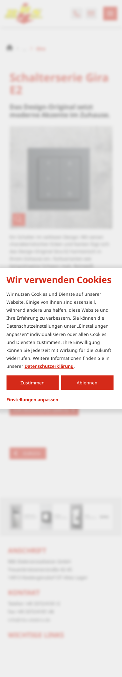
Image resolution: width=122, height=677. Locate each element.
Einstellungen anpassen (32, 399)
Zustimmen (32, 383)
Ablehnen (87, 383)
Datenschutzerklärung (49, 366)
